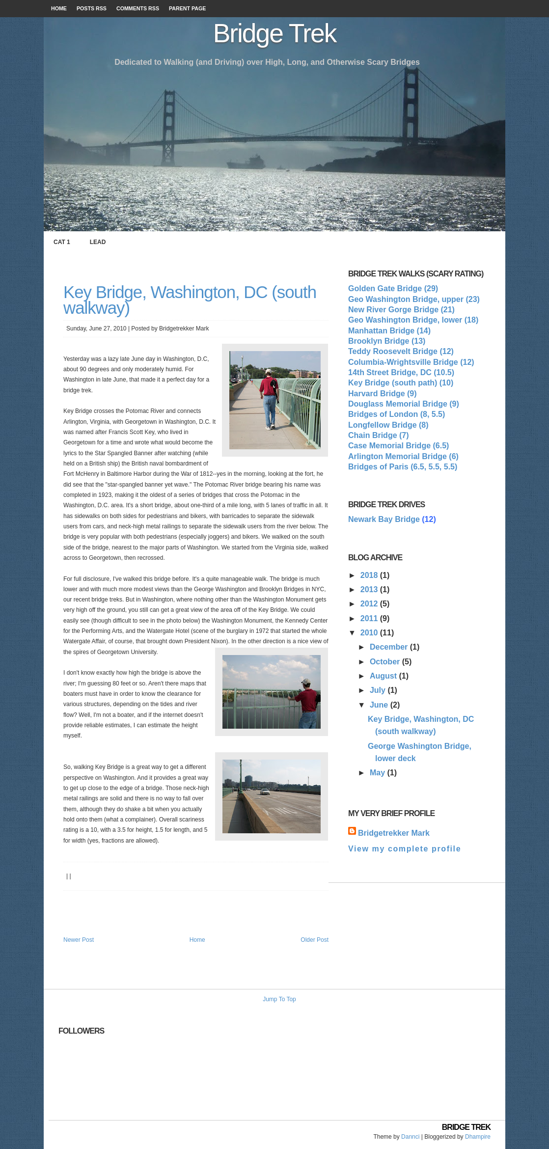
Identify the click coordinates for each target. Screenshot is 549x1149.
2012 (370, 604)
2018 (370, 575)
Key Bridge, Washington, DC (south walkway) (189, 299)
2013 (370, 589)
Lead (98, 242)
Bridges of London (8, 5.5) (396, 414)
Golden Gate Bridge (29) (393, 288)
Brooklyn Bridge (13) (386, 341)
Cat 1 (62, 242)
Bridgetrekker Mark (394, 833)
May (378, 772)
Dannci (410, 1136)
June (380, 705)
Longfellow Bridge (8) (388, 425)
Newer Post (78, 939)
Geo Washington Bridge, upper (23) (414, 299)
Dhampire (478, 1136)
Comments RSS (137, 8)
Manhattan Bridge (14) (389, 331)
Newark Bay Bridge (384, 519)
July (378, 690)
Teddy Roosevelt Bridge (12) (401, 351)
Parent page (187, 8)
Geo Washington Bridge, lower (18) (413, 320)
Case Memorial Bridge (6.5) (398, 445)
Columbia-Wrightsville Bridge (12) (411, 362)
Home (59, 8)
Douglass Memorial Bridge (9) (403, 404)
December (390, 647)
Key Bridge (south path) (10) (400, 383)
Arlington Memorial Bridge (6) (403, 456)
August (384, 676)
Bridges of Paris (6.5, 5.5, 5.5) (402, 467)
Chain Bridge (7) (378, 435)
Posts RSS (92, 8)
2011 (370, 618)
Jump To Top (279, 999)
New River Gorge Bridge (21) (401, 309)
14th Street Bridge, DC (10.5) (401, 372)
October (386, 661)
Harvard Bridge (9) (382, 393)
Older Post (315, 939)
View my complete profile (404, 849)
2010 (370, 633)
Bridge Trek (274, 33)
